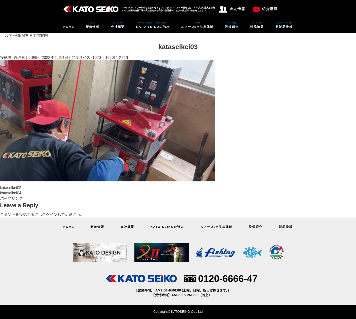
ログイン (49, 215)
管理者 (19, 58)
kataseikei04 (10, 193)
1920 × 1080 (103, 58)
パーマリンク (11, 198)
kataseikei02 (10, 188)
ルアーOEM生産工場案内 (24, 36)
